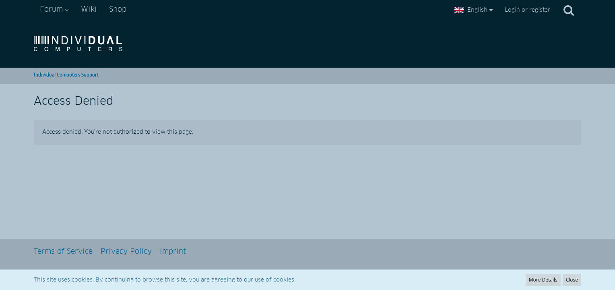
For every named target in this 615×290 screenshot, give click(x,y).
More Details (543, 279)
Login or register (527, 10)
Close (572, 279)
